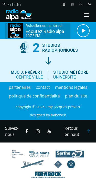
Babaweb (58, 115)
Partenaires (20, 87)
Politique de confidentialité (34, 96)
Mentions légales (71, 87)
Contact (43, 87)
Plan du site (76, 96)
